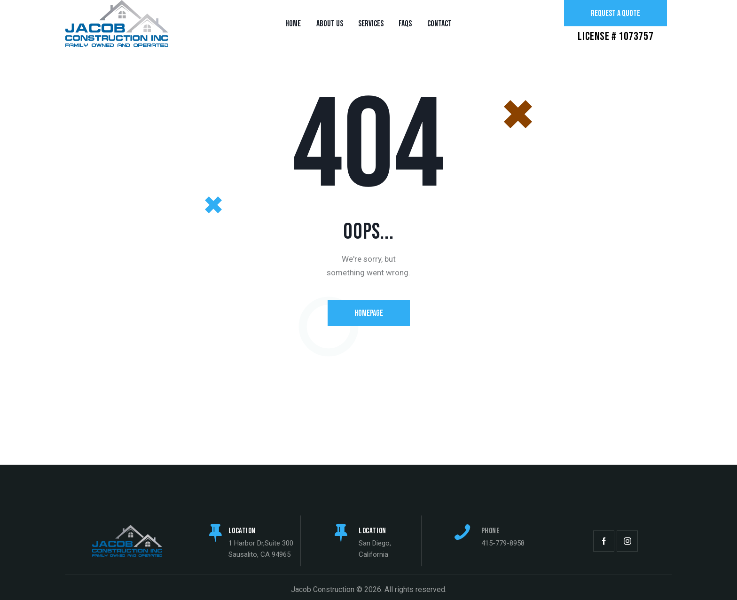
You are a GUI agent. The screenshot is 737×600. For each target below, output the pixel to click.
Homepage (368, 313)
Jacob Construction (322, 589)
